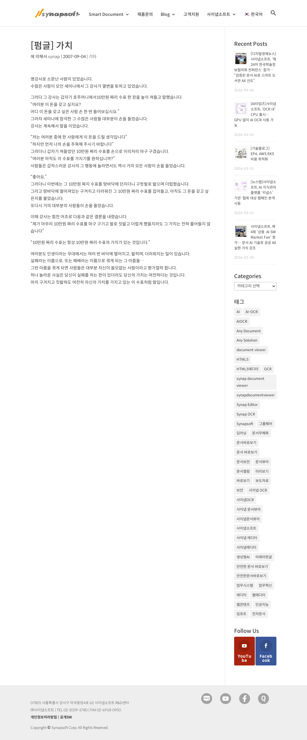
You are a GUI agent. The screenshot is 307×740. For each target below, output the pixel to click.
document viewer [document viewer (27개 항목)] (251, 350)
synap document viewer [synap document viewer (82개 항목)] (250, 382)
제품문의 (145, 14)
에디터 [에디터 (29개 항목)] (241, 595)
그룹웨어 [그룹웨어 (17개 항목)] (265, 423)
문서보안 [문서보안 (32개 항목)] (243, 462)
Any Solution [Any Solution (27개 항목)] (247, 340)
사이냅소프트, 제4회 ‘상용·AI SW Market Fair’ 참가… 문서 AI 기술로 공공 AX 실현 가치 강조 (255, 237)
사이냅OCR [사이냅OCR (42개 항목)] (245, 500)
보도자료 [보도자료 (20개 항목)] (262, 480)
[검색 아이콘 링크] (273, 18)
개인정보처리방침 (44, 717)
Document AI (62, 14)
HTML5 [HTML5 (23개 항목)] (243, 359)
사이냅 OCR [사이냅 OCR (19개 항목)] (258, 490)
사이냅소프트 (218, 14)
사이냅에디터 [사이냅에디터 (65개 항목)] (246, 547)
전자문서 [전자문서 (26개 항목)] (258, 614)
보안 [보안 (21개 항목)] (240, 490)
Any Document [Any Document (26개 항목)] (249, 331)
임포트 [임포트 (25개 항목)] (241, 614)
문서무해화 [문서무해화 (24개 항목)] (260, 433)
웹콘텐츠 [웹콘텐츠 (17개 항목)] (243, 604)
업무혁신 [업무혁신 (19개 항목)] (265, 585)
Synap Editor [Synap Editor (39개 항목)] (247, 404)
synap (54, 56)
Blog (165, 14)
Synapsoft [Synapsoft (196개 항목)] (245, 423)
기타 (93, 56)
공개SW (66, 717)
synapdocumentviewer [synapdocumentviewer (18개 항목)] (256, 395)
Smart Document (106, 14)
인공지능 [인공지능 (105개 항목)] (262, 604)
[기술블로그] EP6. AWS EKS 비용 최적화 (262, 153)
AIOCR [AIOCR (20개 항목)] (242, 321)
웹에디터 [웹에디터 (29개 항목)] (258, 595)
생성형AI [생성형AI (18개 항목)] (243, 557)
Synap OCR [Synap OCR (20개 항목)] (246, 414)
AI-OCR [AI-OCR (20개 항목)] (252, 312)
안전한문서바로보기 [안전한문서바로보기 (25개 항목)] (251, 576)
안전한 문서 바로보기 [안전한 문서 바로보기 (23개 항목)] (252, 566)
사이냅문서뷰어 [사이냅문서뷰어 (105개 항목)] (248, 519)
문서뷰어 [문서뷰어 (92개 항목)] (262, 462)
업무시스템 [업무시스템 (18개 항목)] (245, 585)
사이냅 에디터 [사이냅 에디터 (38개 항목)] (247, 538)
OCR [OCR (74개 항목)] (268, 369)
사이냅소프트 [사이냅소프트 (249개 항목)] (246, 528)
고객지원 (191, 14)
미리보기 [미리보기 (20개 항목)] (262, 471)
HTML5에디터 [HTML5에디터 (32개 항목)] (247, 369)
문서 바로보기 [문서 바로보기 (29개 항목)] (247, 452)
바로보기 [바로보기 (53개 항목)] (243, 480)
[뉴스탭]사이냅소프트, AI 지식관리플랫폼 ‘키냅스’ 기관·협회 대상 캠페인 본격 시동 (255, 193)
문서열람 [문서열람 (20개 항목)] (243, 471)
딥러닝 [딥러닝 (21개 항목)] (241, 433)
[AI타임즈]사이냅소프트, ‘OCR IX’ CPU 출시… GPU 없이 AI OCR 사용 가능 (255, 114)
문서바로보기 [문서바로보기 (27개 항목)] (246, 442)
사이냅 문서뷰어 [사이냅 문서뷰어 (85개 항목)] (249, 509)
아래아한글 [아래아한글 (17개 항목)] (263, 557)
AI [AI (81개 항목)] (238, 312)
